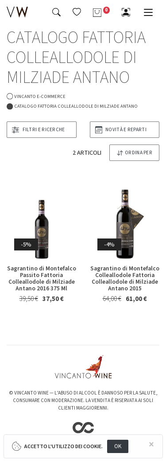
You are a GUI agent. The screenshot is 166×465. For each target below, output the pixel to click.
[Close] (151, 445)
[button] (76, 12)
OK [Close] (118, 446)
